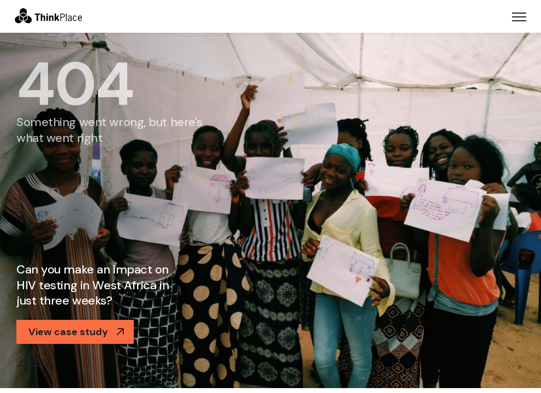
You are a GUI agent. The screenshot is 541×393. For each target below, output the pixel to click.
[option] (270, 210)
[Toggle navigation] (519, 16)
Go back (31, 360)
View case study (76, 331)
